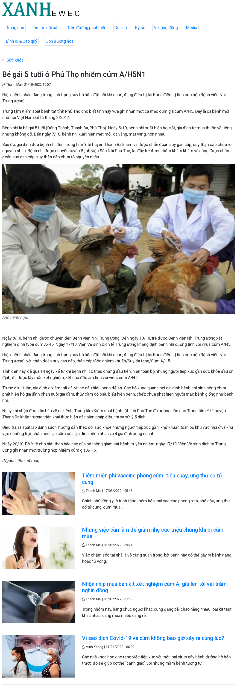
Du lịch (121, 27)
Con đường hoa (59, 41)
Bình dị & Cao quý (21, 41)
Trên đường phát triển (86, 27)
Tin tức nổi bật (45, 27)
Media (191, 27)
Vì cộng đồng (166, 27)
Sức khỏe (15, 60)
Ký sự (140, 27)
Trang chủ (15, 27)
